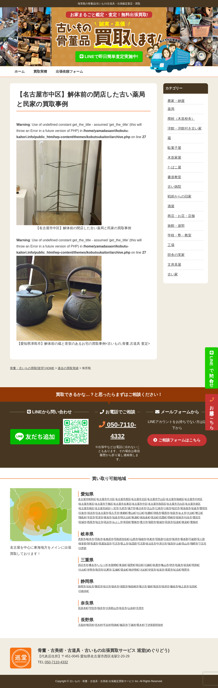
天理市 (140, 608)
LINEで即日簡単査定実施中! (109, 56)
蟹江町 (199, 512)
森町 (150, 586)
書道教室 (174, 177)
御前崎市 (133, 586)
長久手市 (114, 512)
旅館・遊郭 (176, 225)
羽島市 (99, 539)
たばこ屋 (174, 167)
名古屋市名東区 (122, 503)
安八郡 (201, 539)
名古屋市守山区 (156, 499)
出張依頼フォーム (69, 71)
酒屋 (171, 206)
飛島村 (82, 517)
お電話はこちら (211, 412)
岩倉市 (195, 508)
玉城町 (116, 569)
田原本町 (83, 608)
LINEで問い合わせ (211, 367)
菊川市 (143, 586)
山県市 (134, 539)
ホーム (19, 71)
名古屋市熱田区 (157, 503)
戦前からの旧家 (179, 196)
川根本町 (84, 591)
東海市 (108, 517)
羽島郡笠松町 (121, 539)
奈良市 (123, 608)
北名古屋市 (102, 512)
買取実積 (40, 71)
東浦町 (135, 517)
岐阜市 (90, 539)
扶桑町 (149, 512)
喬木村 (140, 624)
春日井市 (141, 508)
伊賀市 (152, 569)
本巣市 (151, 539)
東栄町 (185, 522)
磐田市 (99, 586)
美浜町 (155, 517)
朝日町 (140, 565)
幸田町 (127, 522)
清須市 (91, 512)
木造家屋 (174, 157)
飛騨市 (194, 543)
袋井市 (115, 586)
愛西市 (165, 512)
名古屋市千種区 (104, 503)
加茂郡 (133, 543)
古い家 (173, 274)
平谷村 (107, 624)
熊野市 (185, 569)
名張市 (160, 569)
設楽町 (177, 522)
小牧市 (167, 508)
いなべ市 (103, 565)
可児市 (116, 543)
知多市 (116, 517)
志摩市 (108, 569)
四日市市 (83, 565)
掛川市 (107, 586)
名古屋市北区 (139, 499)
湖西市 (124, 586)
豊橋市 (135, 522)
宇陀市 (93, 608)
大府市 (123, 508)
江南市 (159, 508)
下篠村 (132, 624)
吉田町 (193, 586)
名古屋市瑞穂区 (175, 499)
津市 (172, 565)
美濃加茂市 (105, 543)
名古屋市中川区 (106, 499)
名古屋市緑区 (102, 508)
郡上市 (124, 543)
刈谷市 (188, 517)
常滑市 (99, 517)
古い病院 (174, 186)
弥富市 (174, 512)
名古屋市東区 (86, 503)
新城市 (160, 522)
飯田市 (124, 624)
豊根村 (194, 522)
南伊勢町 (134, 569)
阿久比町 (126, 517)
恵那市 (82, 539)
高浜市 (108, 522)
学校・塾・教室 (179, 235)
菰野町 (131, 565)
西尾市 (91, 522)
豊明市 (203, 508)
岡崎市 (171, 517)
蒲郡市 (152, 522)
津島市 (157, 512)
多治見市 (151, 543)
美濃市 (94, 543)
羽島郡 (159, 539)
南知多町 (145, 517)
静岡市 (82, 586)
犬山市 (151, 508)
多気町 (187, 565)
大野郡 (82, 548)
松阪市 (179, 565)
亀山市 (165, 565)
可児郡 (141, 543)
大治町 (191, 512)
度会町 (124, 569)
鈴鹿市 (157, 565)
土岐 (178, 543)
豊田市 (197, 517)
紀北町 (177, 569)
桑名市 (93, 565)
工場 (171, 245)
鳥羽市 (99, 569)
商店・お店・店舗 (181, 216)
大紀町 (144, 569)
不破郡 (192, 539)
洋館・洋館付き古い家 (185, 128)
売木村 (99, 624)
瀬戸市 (131, 508)
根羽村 (90, 624)
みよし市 (117, 522)
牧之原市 (184, 586)
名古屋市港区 (193, 503)
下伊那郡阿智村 (154, 624)
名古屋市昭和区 (87, 499)
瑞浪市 (171, 543)
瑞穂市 (142, 539)
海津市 (176, 539)
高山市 (185, 543)
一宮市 (115, 508)
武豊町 (163, 517)
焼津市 (165, 586)
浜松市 (90, 586)
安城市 (82, 522)
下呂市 (202, 543)
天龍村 (82, 624)
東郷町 (124, 512)
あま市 (182, 512)
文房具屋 (174, 264)
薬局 (171, 109)
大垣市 (167, 539)
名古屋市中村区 (193, 499)
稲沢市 (176, 508)
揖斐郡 (82, 543)
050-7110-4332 (56, 662)
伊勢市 (91, 569)
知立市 (99, 522)
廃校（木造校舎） (181, 118)
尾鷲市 (169, 569)
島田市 (157, 586)
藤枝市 (174, 586)
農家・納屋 (176, 101)
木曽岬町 (113, 565)
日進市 (82, 512)
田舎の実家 (176, 255)
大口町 (140, 512)
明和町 (196, 565)
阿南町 (115, 624)
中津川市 (162, 543)
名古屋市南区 (86, 508)
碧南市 (180, 517)
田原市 (169, 522)
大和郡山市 (112, 608)
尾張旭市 (186, 508)
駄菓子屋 (174, 148)
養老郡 (184, 539)
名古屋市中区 (139, 503)
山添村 (131, 608)
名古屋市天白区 (176, 503)
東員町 (123, 565)
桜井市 (101, 608)
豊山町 (132, 512)
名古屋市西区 (123, 499)
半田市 (91, 517)
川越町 (148, 565)
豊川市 (144, 522)
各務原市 (108, 539)
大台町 (82, 569)
